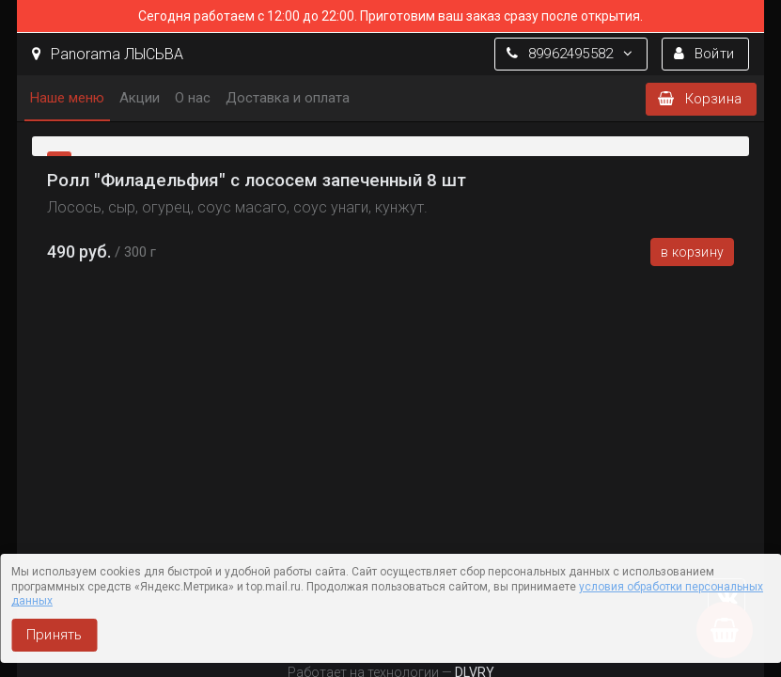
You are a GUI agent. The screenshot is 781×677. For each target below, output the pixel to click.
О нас (193, 97)
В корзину (692, 252)
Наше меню (67, 97)
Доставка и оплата (288, 97)
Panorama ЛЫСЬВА (107, 54)
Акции (139, 97)
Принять (54, 634)
